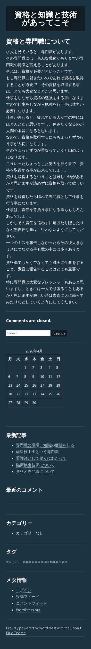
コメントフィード (31, 603)
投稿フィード (27, 596)
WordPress (47, 628)
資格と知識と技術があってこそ (45, 18)
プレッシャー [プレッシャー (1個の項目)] (14, 562)
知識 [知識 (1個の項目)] (52, 562)
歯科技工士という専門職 (37, 451)
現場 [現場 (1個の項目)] (37, 562)
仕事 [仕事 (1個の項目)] (25, 562)
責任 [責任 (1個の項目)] (58, 562)
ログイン (24, 589)
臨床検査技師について (35, 464)
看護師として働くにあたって (41, 458)
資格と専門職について (38, 41)
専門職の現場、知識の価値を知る (45, 445)
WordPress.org (28, 609)
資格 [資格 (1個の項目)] (64, 562)
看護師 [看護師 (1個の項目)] (45, 562)
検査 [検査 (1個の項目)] (31, 562)
